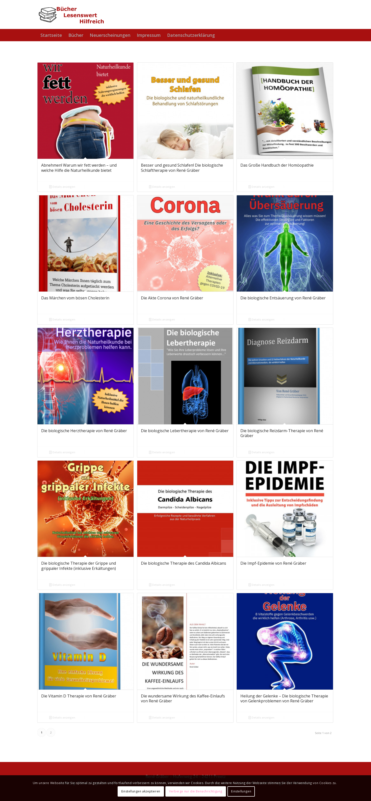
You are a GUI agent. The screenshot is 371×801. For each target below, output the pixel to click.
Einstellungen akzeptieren (140, 791)
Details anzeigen (62, 186)
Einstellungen (241, 791)
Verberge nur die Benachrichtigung (195, 791)
